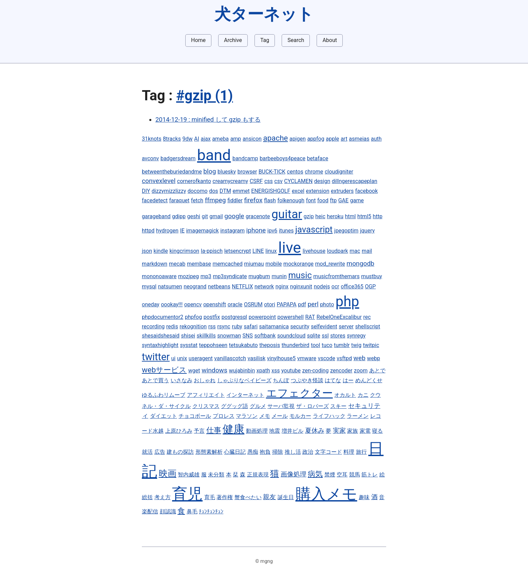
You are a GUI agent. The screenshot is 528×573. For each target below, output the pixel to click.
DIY (146, 191)
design (322, 181)
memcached (227, 264)
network (264, 286)
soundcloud (291, 335)
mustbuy (371, 276)
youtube (291, 370)
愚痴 (252, 452)
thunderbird (295, 345)
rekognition (193, 326)
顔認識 (168, 511)
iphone (256, 230)
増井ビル (292, 431)
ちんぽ (281, 380)
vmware (306, 358)
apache (275, 138)
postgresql (234, 317)
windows (214, 370)
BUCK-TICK (272, 171)
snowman (229, 335)
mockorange (298, 264)
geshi (193, 216)
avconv (150, 158)
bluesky (227, 171)
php (347, 301)
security (299, 326)
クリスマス (206, 406)
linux (271, 251)
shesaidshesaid (161, 335)
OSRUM (253, 304)
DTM (225, 191)
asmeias (359, 139)
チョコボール (194, 416)
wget (194, 370)
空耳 (342, 474)
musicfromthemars (336, 276)
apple (332, 139)
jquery (367, 230)
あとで (377, 370)
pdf (302, 304)
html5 (364, 216)
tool (315, 345)
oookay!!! (172, 304)
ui (173, 358)
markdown (154, 264)
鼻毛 (192, 511)
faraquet (179, 200)
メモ (264, 416)
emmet (240, 191)
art (344, 139)
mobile (273, 264)
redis (172, 326)
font (311, 200)
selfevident (324, 326)
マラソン (247, 416)
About (329, 40)
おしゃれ (204, 380)
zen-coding (315, 370)
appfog (315, 139)
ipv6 (272, 230)
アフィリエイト (206, 395)
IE (182, 230)
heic (320, 216)
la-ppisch (212, 251)
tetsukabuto (243, 345)
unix (182, 358)
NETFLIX (242, 286)
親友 (269, 497)
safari (251, 326)
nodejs (322, 286)
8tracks (172, 139)
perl (312, 304)
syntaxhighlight (160, 345)
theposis (269, 345)
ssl (325, 335)
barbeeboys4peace (282, 158)
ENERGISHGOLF (270, 191)
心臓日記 (235, 452)
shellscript (367, 326)
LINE (258, 251)
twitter (156, 357)
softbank (265, 335)
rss (212, 326)
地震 (274, 431)
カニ (363, 395)
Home (198, 40)
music (300, 275)
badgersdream (178, 158)
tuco (327, 345)
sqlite (313, 335)
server (346, 326)
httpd (148, 230)
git (205, 216)
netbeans (219, 286)
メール (279, 416)
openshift (214, 304)
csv (278, 181)
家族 (352, 431)
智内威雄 (189, 474)
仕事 (213, 430)
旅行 (361, 452)
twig (356, 345)
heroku (335, 216)
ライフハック (329, 416)
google (234, 216)
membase (199, 264)
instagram (232, 230)
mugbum (259, 276)
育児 (187, 494)
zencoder (341, 370)
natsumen (170, 286)
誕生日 (286, 497)
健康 (233, 429)
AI (196, 139)
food (322, 200)
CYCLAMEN (298, 181)
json (147, 251)
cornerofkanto (194, 181)
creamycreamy (230, 181)
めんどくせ (368, 380)
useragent (201, 358)
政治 (307, 452)
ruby (237, 326)
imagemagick (202, 230)
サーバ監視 (281, 406)
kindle (161, 251)
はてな (333, 380)
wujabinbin (242, 370)
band (214, 155)
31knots (152, 139)
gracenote (258, 216)
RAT (310, 317)
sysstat (188, 345)
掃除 (277, 452)
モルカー (300, 416)
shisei (188, 335)
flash (270, 200)
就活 (147, 452)
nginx (282, 286)
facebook (366, 191)
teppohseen (213, 345)
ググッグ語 (234, 406)
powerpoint (262, 317)
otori (269, 304)
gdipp (179, 216)
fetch (197, 200)
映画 (167, 473)
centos (295, 171)
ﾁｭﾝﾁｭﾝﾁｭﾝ (211, 511)
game (357, 200)
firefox (253, 200)
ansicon (252, 139)
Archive (233, 40)
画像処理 (293, 474)
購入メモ (326, 494)
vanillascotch (230, 358)
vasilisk (257, 358)
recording (153, 326)
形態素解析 (209, 452)
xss (275, 370)
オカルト (345, 395)
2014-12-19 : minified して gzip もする (208, 119)
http (377, 216)
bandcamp (245, 158)
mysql (149, 286)
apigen (297, 139)
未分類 (216, 474)
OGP (370, 286)
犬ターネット (264, 14)
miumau (254, 264)
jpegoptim (346, 230)
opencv (193, 304)
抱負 (265, 452)
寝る (377, 431)
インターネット (245, 395)
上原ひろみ (178, 431)
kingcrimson (184, 251)
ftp (333, 200)
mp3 (206, 276)
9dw (187, 139)
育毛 (209, 497)
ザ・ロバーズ (312, 406)
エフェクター (299, 393)
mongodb (360, 263)
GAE (343, 200)
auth (376, 139)
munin (278, 276)
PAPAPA (286, 304)
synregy (356, 335)
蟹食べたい (248, 497)
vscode (326, 358)
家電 (365, 431)
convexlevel (158, 181)
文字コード (328, 452)
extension (317, 191)
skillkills (206, 335)
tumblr (342, 345)
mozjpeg (188, 276)
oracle (235, 304)
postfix (212, 317)
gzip (309, 216)
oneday (150, 304)
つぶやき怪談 (307, 380)
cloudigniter (339, 171)
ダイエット (163, 416)
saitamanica (274, 326)
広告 (159, 452)
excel (298, 191)
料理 (348, 452)
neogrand (195, 286)
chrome (314, 171)
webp (373, 358)
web (359, 358)
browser (247, 171)
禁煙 (329, 474)
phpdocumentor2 (162, 317)
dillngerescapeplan (354, 181)
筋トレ (369, 474)
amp (235, 139)
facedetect (155, 200)
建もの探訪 (180, 452)
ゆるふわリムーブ (163, 395)
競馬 (354, 474)
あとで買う (155, 380)
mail (367, 251)
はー (348, 380)
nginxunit (301, 286)
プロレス (223, 416)
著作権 (224, 497)
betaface (317, 158)
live (289, 248)
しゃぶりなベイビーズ (244, 380)
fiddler (235, 200)
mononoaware (159, 276)
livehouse (314, 251)
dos (213, 191)
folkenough (290, 200)
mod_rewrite (330, 264)
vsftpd (344, 358)
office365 (352, 286)
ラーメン (358, 416)
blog (209, 171)
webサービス (164, 369)
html (350, 216)
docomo (198, 191)
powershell (290, 317)
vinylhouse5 (281, 358)
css (268, 181)
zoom (360, 370)
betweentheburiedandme (172, 171)
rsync (223, 326)
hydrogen (167, 230)
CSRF (256, 181)
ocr (335, 286)
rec (367, 317)
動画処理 (257, 431)
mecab (177, 264)
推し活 (293, 452)
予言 (199, 431)
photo (327, 304)
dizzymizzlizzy (169, 191)
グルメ (258, 406)
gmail (216, 216)
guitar (286, 214)
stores (337, 335)
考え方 (162, 497)
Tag (264, 40)
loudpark (337, 251)
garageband (156, 216)
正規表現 (258, 474)
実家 (339, 430)
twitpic (371, 345)
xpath (263, 370)
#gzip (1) (204, 95)
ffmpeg (215, 200)
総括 (147, 497)
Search (295, 40)
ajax (205, 139)
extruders (342, 191)
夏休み (314, 430)
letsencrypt (237, 251)
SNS (248, 335)
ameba (220, 139)
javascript (314, 229)
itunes (286, 230)
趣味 (364, 497)
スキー (338, 406)
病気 (315, 473)
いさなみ (181, 380)
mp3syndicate (230, 276)
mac (355, 251)
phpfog (193, 317)
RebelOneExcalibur (339, 317)
